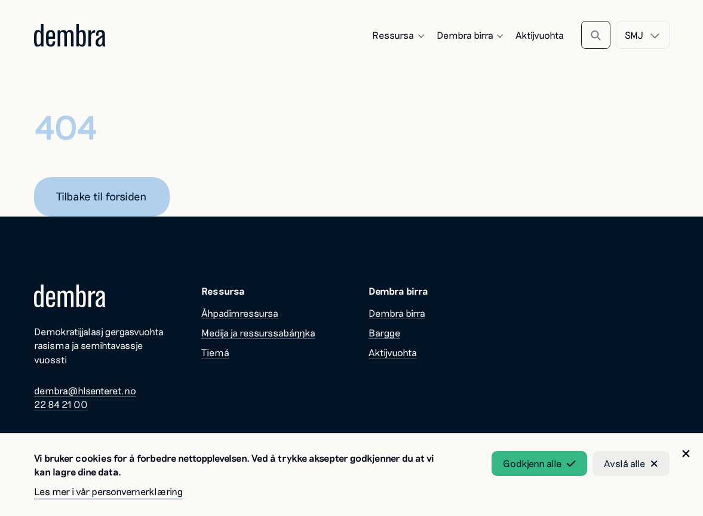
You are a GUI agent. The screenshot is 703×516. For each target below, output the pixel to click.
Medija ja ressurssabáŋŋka (258, 332)
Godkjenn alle (539, 463)
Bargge (384, 332)
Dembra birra (471, 35)
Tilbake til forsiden (101, 196)
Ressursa (398, 35)
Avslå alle (631, 463)
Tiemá (215, 352)
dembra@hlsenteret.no (85, 390)
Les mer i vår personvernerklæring (108, 491)
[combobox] (642, 35)
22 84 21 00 (61, 404)
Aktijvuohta (539, 35)
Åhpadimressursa (239, 313)
